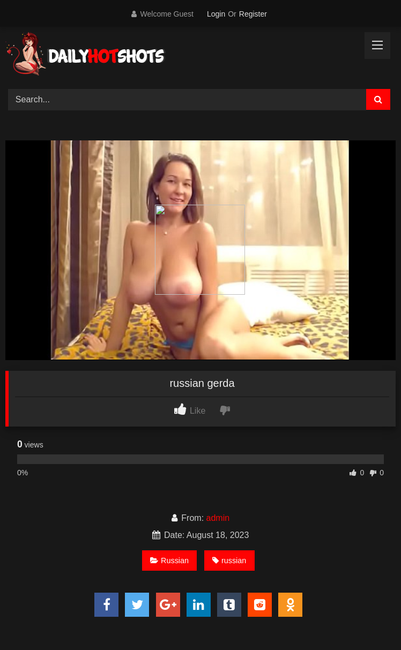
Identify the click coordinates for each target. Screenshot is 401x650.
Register (253, 14)
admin (218, 517)
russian (229, 560)
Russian (169, 560)
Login (216, 14)
